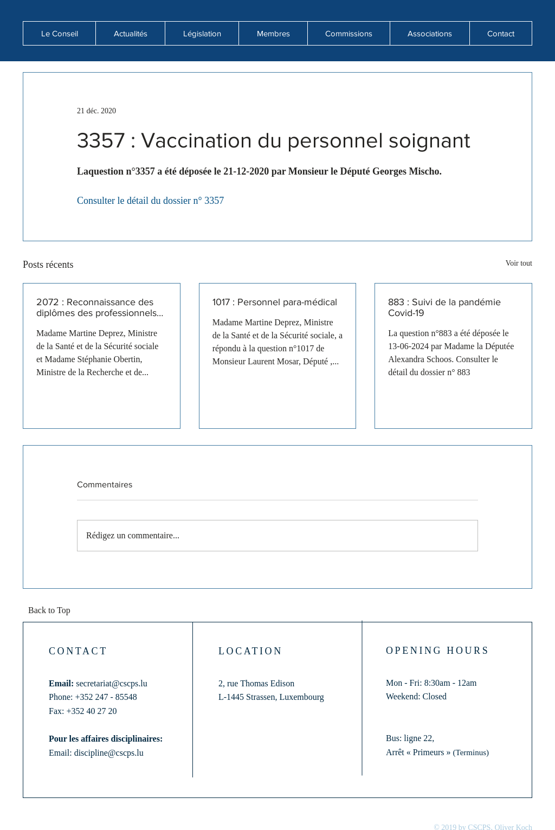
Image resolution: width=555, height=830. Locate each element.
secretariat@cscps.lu (111, 683)
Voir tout (519, 263)
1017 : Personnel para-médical (274, 302)
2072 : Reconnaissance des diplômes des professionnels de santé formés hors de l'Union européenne (96, 307)
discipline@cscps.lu (109, 752)
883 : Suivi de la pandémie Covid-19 (444, 307)
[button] (130, 33)
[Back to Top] (52, 611)
